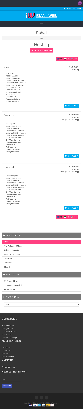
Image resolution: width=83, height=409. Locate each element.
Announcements (8, 367)
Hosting (7, 242)
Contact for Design (9, 338)
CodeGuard (8, 263)
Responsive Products (12, 254)
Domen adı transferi (13, 285)
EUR (59, 59)
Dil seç (77, 8)
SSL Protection (8, 357)
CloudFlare (6, 347)
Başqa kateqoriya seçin (41, 50)
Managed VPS (7, 328)
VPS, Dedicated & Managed (14, 246)
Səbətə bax (9, 289)
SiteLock (7, 267)
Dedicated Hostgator (11, 250)
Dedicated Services (10, 331)
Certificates (8, 259)
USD (74, 59)
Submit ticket (7, 335)
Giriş (69, 8)
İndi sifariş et (71, 106)
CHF (66, 59)
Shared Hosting (8, 325)
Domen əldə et (10, 281)
